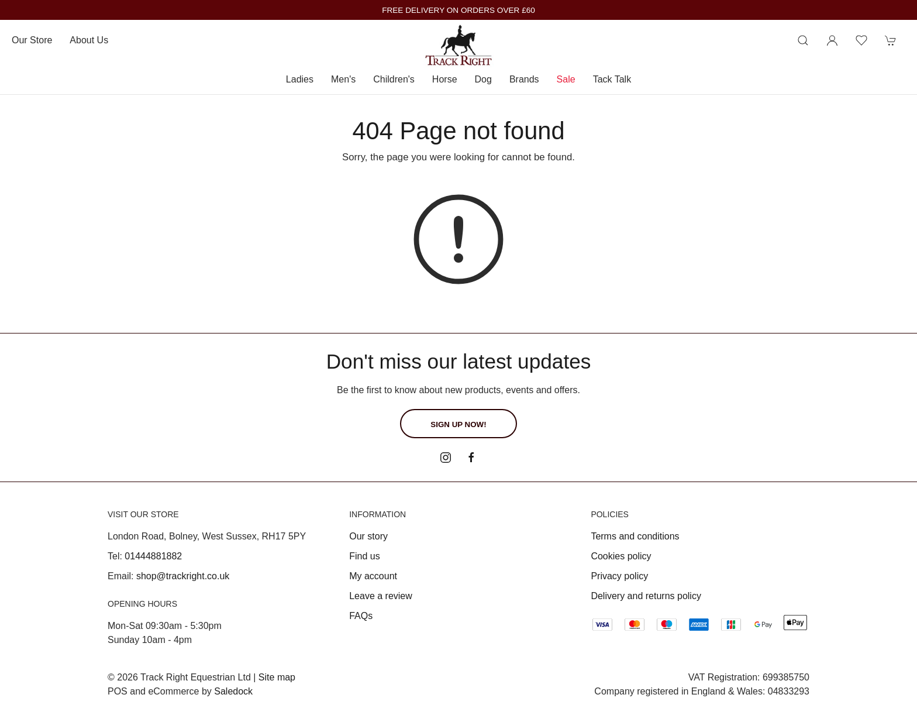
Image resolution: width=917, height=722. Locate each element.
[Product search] (803, 40)
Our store (32, 40)
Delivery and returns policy (646, 596)
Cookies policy (621, 556)
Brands (524, 79)
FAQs (361, 616)
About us (89, 40)
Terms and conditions (635, 536)
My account (373, 576)
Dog (483, 79)
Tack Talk (612, 79)
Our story (368, 536)
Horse (444, 79)
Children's (394, 79)
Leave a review (380, 596)
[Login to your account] (832, 40)
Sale (566, 79)
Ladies (299, 79)
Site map (276, 677)
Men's (343, 79)
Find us (364, 556)
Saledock (233, 691)
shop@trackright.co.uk (182, 576)
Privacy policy (619, 576)
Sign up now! (458, 424)
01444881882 (153, 556)
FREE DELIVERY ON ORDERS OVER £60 (458, 10)
